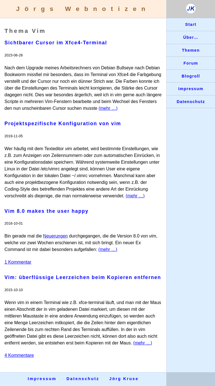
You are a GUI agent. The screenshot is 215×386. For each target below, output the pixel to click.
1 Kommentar (17, 262)
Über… (190, 37)
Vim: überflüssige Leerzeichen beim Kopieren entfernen (82, 277)
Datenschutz (191, 101)
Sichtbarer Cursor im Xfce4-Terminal (55, 42)
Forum (191, 63)
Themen (191, 50)
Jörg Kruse (124, 378)
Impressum (191, 88)
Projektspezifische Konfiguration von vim (62, 123)
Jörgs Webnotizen (83, 8)
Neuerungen (55, 236)
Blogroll (191, 76)
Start (191, 24)
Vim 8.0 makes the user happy (46, 211)
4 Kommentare (19, 355)
